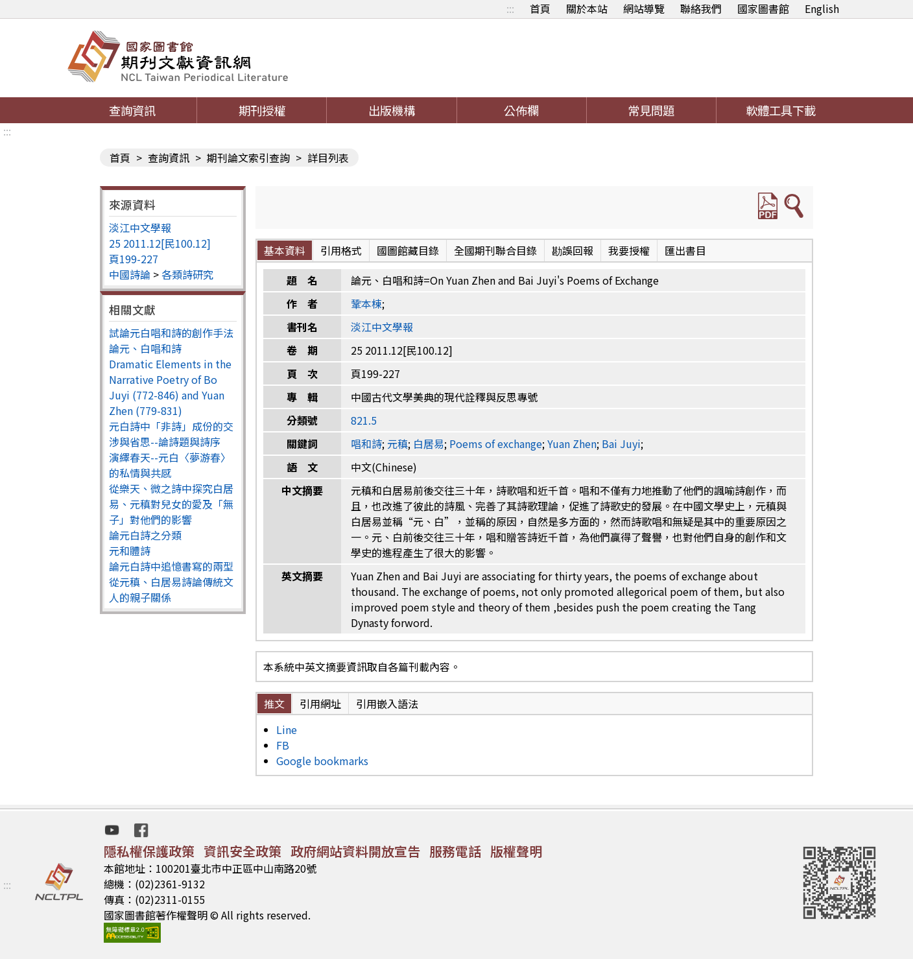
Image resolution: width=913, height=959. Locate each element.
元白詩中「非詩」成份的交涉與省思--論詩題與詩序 (171, 433)
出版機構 (391, 110)
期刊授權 (262, 110)
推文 (274, 703)
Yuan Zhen (572, 443)
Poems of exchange (495, 443)
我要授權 (629, 250)
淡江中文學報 (140, 227)
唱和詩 (366, 443)
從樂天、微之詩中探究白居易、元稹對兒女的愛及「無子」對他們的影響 (171, 503)
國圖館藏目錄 (408, 250)
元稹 (397, 443)
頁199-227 (133, 258)
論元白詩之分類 (145, 535)
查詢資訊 (132, 110)
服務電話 (455, 851)
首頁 (540, 8)
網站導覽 (644, 8)
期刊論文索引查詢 (248, 157)
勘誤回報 (572, 250)
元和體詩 (129, 550)
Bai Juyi (621, 443)
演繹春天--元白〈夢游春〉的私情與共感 (170, 464)
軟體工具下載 (781, 110)
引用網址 (320, 703)
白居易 (428, 443)
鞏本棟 (366, 303)
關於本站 (587, 8)
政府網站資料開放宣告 (355, 851)
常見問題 (651, 110)
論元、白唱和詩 (145, 348)
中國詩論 (129, 274)
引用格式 (341, 250)
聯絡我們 (701, 8)
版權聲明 (516, 851)
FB (282, 745)
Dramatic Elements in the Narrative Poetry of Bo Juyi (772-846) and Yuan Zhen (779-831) (170, 387)
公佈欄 (521, 110)
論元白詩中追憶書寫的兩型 (171, 566)
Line (286, 729)
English (822, 8)
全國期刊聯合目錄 (495, 250)
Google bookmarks (322, 760)
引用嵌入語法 (387, 703)
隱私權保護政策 (149, 851)
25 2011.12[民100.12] (160, 243)
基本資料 (284, 250)
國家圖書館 (763, 8)
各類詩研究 (187, 274)
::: (510, 8)
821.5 (364, 420)
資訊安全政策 (242, 851)
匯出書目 (685, 250)
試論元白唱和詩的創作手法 (171, 332)
